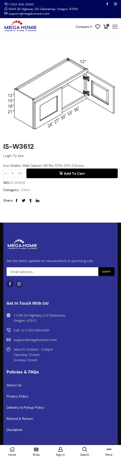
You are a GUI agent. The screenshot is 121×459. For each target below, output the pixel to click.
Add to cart (74, 173)
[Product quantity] (13, 173)
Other (25, 189)
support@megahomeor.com (29, 14)
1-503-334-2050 (21, 4)
